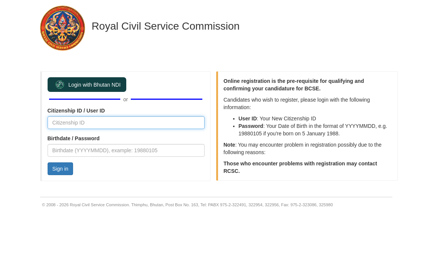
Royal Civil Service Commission (165, 26)
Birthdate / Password (74, 138)
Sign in (60, 169)
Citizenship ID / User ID (76, 111)
